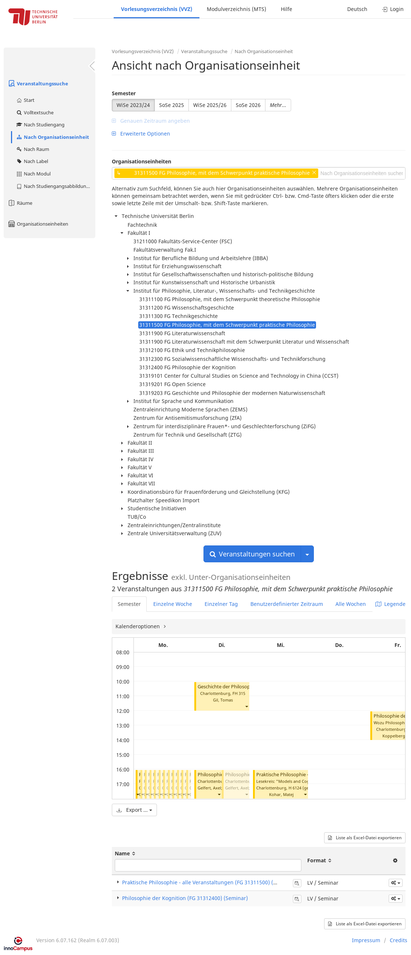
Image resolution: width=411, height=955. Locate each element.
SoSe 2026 (248, 104)
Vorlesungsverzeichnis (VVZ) (156, 8)
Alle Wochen (350, 603)
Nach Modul (33, 173)
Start (25, 100)
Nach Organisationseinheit (52, 137)
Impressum (366, 940)
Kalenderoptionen (138, 626)
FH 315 (238, 693)
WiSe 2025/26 (210, 104)
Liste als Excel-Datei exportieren (364, 837)
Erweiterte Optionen (141, 133)
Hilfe (286, 8)
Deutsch (357, 8)
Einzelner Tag (221, 603)
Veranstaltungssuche (37, 83)
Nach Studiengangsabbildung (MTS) (55, 186)
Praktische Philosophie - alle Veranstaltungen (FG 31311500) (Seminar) (209, 882)
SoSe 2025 (171, 104)
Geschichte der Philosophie (227, 687)
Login (393, 8)
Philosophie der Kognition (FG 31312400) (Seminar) (185, 898)
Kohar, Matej (281, 794)
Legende (390, 603)
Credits (398, 940)
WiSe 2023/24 (133, 104)
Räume (19, 203)
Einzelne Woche (172, 603)
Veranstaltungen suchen (252, 553)
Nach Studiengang (40, 124)
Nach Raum (32, 149)
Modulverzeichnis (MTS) (236, 8)
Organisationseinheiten (37, 224)
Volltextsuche (35, 112)
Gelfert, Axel (209, 788)
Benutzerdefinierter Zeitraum (286, 603)
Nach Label (32, 161)
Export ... (134, 809)
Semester (124, 93)
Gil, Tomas (223, 700)
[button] (137, 794)
